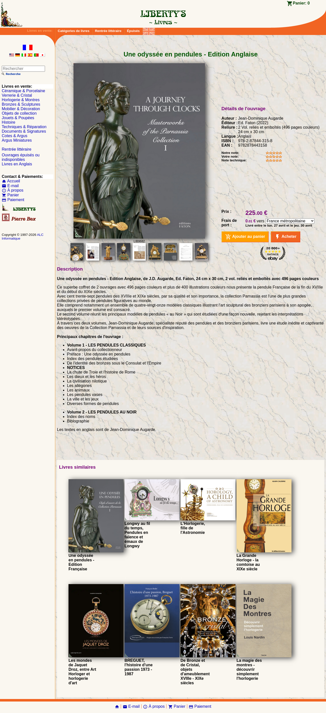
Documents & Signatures (24, 131)
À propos (12, 190)
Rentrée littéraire (108, 31)
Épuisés (133, 31)
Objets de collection (19, 113)
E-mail (10, 186)
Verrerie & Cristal (17, 95)
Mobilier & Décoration (21, 109)
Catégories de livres (74, 31)
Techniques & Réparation (24, 127)
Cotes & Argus (14, 136)
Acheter (285, 237)
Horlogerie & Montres (21, 100)
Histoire (8, 122)
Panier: (301, 3)
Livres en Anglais (17, 164)
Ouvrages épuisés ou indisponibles (21, 157)
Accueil (11, 181)
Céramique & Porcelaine (23, 91)
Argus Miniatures (17, 140)
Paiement (13, 200)
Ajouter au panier (245, 237)
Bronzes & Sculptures (21, 104)
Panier (10, 195)
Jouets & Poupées (18, 118)
